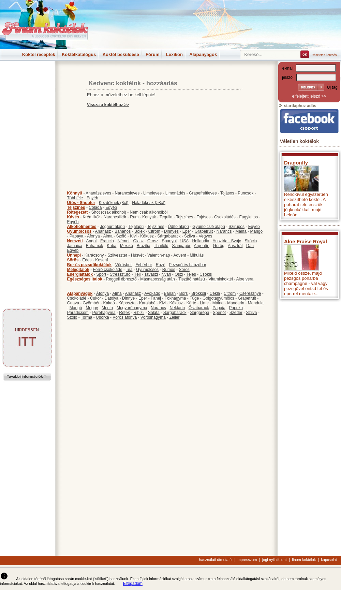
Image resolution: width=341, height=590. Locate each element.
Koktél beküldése (121, 54)
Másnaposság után (157, 279)
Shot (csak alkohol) (108, 212)
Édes (86, 260)
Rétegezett (77, 212)
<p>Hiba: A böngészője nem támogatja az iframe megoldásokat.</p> (309, 392)
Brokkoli (198, 293)
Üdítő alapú (178, 226)
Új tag (332, 87)
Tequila (166, 217)
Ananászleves (98, 193)
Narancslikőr (115, 217)
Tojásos (227, 193)
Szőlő (121, 236)
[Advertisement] (27, 76)
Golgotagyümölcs (218, 298)
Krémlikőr (91, 217)
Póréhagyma (104, 312)
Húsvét (137, 255)
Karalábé (147, 303)
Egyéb (92, 198)
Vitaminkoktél (220, 279)
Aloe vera (245, 279)
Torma (86, 317)
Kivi (133, 236)
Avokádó (152, 293)
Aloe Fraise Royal (305, 241)
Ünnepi (74, 255)
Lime (204, 303)
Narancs (224, 231)
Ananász (103, 231)
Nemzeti (75, 241)
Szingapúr (181, 245)
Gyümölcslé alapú (208, 226)
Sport (101, 274)
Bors (183, 293)
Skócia (250, 241)
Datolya (112, 298)
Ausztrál (235, 245)
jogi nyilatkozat (274, 560)
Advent (179, 255)
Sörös (73, 260)
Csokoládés (225, 217)
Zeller (174, 317)
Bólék (139, 231)
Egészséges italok (84, 279)
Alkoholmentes (82, 226)
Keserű (101, 260)
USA (184, 241)
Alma (108, 236)
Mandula (256, 303)
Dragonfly (296, 163)
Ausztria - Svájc (226, 241)
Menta (107, 307)
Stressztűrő (120, 274)
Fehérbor (143, 264)
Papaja (218, 307)
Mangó (256, 231)
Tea (129, 269)
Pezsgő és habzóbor (187, 264)
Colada (95, 207)
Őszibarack (199, 307)
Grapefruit (204, 231)
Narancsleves (127, 193)
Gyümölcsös (79, 231)
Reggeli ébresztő (121, 279)
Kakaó (109, 303)
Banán (170, 293)
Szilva (189, 236)
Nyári (166, 274)
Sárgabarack (168, 236)
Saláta (154, 312)
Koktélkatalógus (79, 54)
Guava (73, 303)
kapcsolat (329, 560)
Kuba (111, 245)
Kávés (73, 217)
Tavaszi (151, 274)
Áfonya (93, 236)
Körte (191, 303)
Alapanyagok (203, 54)
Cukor (95, 298)
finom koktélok (304, 560)
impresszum (247, 560)
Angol (91, 241)
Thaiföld (161, 245)
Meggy (92, 307)
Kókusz (146, 236)
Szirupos (236, 226)
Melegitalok (78, 269)
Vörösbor (123, 264)
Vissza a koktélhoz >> (108, 104)
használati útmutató (215, 560)
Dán (250, 245)
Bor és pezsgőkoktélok (89, 264)
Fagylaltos (248, 217)
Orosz (152, 241)
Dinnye (128, 298)
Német (124, 241)
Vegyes (205, 236)
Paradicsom (78, 312)
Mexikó (126, 245)
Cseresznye (250, 293)
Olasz (138, 241)
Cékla (215, 293)
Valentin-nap (158, 255)
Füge (194, 298)
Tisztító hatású (191, 279)
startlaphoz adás (297, 105)
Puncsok (245, 193)
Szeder (235, 312)
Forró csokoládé (107, 269)
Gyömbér (91, 303)
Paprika (236, 307)
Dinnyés (171, 231)
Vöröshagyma (153, 317)
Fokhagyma (175, 298)
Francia (107, 241)
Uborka (102, 317)
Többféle (75, 198)
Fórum (152, 54)
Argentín (201, 245)
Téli (137, 274)
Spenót (219, 312)
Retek (124, 312)
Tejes (191, 274)
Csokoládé (77, 298)
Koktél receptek (38, 54)
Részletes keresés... (325, 55)
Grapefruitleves (203, 193)
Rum (134, 217)
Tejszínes (76, 207)
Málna (241, 231)
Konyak (149, 217)
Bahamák (94, 245)
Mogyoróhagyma (132, 307)
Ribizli (138, 312)
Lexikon (174, 54)
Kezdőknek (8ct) (114, 202)
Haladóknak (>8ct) (148, 202)
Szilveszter (117, 255)
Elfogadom (133, 583)
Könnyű (75, 193)
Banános (123, 231)
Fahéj (156, 298)
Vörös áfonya (125, 317)
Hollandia (200, 241)
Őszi (179, 274)
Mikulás (197, 255)
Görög (218, 245)
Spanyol (169, 241)
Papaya (77, 236)
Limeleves (152, 193)
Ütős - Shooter (81, 202)
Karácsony (94, 255)
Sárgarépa (199, 312)
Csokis (205, 274)
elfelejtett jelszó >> (309, 96)
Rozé (160, 264)
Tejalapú (136, 226)
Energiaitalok (80, 274)
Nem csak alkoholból (149, 212)
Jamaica (75, 245)
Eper (186, 231)
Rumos (168, 269)
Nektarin (177, 307)
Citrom (154, 231)
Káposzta (126, 303)
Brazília (143, 245)
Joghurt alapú (112, 226)
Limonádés (175, 193)
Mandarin (235, 303)
